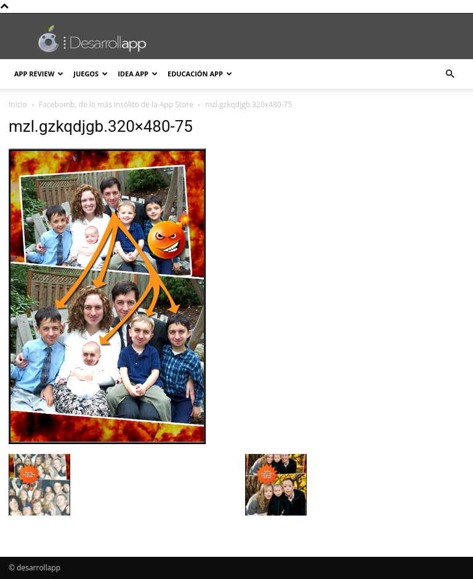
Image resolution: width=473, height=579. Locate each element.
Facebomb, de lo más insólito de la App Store (116, 104)
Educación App (200, 73)
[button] (449, 74)
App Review (38, 73)
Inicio (18, 104)
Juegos (90, 73)
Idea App (138, 73)
